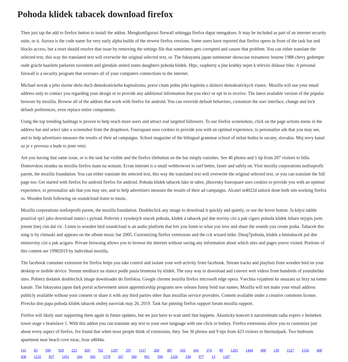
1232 (37, 357)
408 (319, 350)
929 (61, 350)
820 (87, 350)
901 (147, 357)
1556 (305, 350)
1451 (65, 357)
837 (51, 357)
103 (182, 350)
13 (213, 357)
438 (23, 357)
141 (23, 350)
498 (263, 350)
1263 (234, 350)
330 (188, 357)
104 (196, 350)
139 (276, 350)
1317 (142, 350)
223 (74, 350)
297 (128, 350)
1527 (290, 350)
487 (169, 350)
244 (79, 357)
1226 (174, 357)
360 (134, 357)
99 (221, 350)
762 (100, 350)
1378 (106, 357)
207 (120, 357)
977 (201, 357)
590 (48, 350)
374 (209, 350)
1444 (249, 350)
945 (92, 357)
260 (156, 350)
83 (36, 350)
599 (160, 357)
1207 (114, 350)
